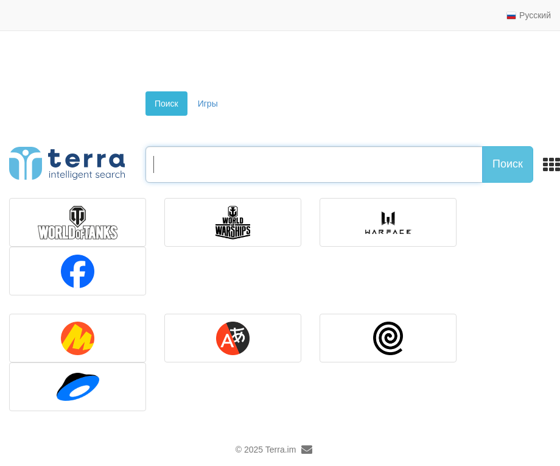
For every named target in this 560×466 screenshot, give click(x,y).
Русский (528, 15)
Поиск (166, 103)
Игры (208, 103)
